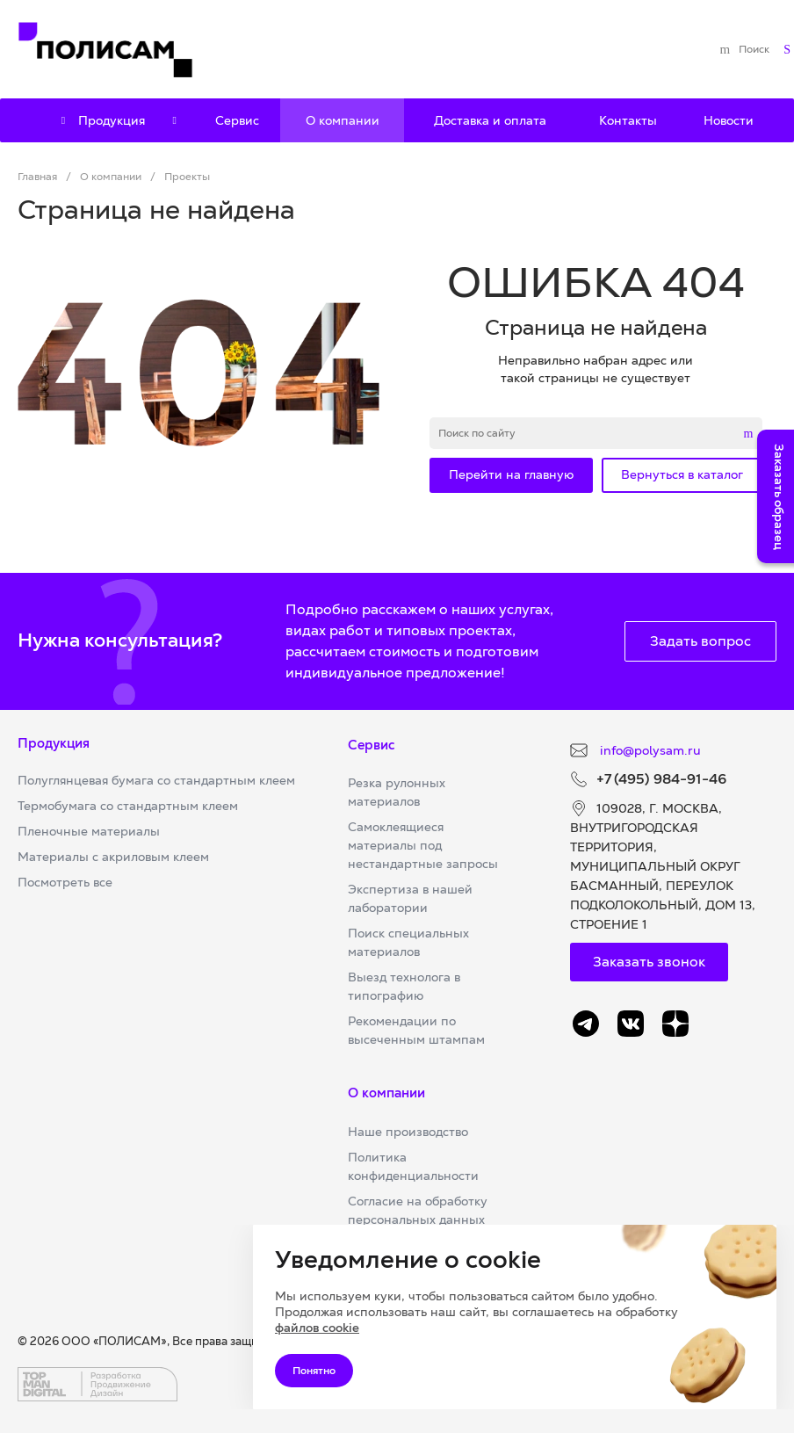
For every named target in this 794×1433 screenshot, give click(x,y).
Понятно (314, 1371)
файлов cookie (317, 1327)
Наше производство (408, 1132)
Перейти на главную (511, 474)
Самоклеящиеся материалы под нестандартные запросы (423, 845)
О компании (386, 1092)
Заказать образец (779, 497)
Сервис (371, 744)
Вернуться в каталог (682, 474)
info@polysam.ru (648, 750)
